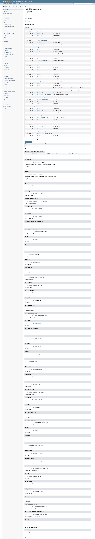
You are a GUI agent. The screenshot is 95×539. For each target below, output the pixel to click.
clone (26, 153)
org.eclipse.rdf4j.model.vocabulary (10, 3)
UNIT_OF (6, 104)
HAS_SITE (6, 56)
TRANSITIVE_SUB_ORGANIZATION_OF (44, 133)
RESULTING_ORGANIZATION (9, 91)
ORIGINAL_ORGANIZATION (9, 80)
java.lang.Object (28, 8)
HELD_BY (6, 63)
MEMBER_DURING (7, 73)
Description (6, 9)
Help (29, 1)
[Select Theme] (31, 1)
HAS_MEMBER (7, 46)
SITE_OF (6, 99)
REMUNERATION (7, 86)
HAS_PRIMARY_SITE (8, 52)
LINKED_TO (6, 69)
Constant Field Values (31, 168)
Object (30, 12)
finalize (36, 153)
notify (52, 153)
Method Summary (6, 15)
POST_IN (6, 82)
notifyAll (57, 153)
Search (25, 1)
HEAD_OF (6, 61)
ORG (19, 3)
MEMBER (6, 76)
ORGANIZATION (7, 30)
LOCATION (6, 71)
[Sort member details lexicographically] (21, 7)
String (33, 87)
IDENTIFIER (6, 67)
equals (30, 153)
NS (4, 22)
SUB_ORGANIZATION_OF (9, 101)
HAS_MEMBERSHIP (8, 48)
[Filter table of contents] (13, 6)
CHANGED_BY (7, 43)
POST (5, 35)
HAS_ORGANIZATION (8, 78)
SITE (5, 39)
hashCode (47, 153)
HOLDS (5, 65)
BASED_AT (6, 41)
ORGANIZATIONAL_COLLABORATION (11, 31)
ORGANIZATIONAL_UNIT (9, 33)
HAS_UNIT (39, 62)
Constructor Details (7, 106)
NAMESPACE (6, 18)
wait (68, 153)
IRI (32, 31)
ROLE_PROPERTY (7, 95)
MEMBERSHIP (7, 28)
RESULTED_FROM (7, 89)
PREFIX (5, 20)
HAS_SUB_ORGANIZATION (9, 58)
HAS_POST (6, 50)
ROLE (5, 37)
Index (22, 1)
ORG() (5, 108)
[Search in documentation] (82, 4)
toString (63, 153)
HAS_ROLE (6, 93)
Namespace (34, 90)
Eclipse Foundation (36, 537)
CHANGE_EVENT (7, 24)
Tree (14, 1)
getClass (41, 153)
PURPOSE (6, 84)
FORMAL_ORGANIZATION (9, 26)
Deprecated (18, 1)
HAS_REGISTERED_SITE (9, 54)
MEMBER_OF (6, 74)
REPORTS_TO (39, 112)
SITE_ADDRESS (7, 97)
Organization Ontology (30, 21)
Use (11, 1)
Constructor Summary (7, 13)
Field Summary (6, 11)
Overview (5, 1)
